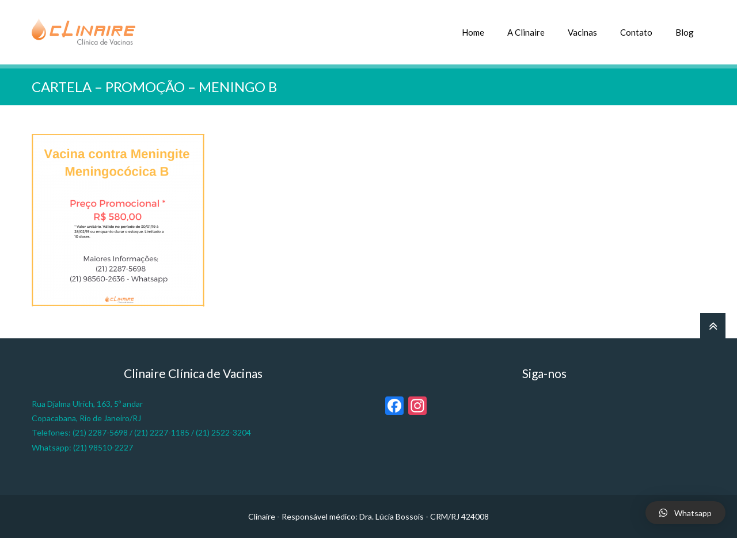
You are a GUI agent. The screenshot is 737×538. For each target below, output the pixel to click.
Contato (636, 32)
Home (473, 32)
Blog (684, 32)
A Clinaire (526, 32)
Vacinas (582, 32)
